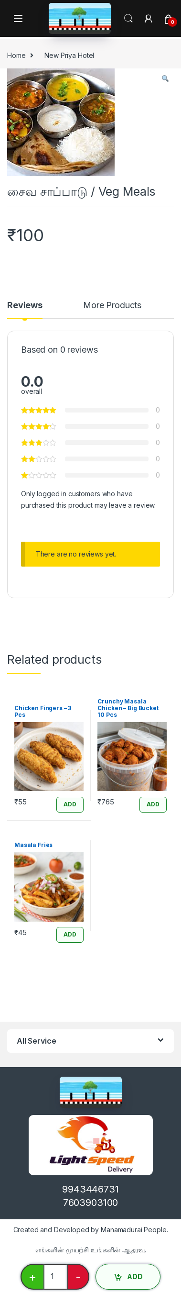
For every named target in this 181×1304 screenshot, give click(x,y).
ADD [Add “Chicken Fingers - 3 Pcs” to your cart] (70, 804)
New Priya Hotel (69, 55)
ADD (135, 1276)
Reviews (25, 305)
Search (128, 18)
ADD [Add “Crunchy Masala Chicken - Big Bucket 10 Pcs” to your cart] (153, 804)
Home (16, 55)
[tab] (25, 309)
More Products (112, 305)
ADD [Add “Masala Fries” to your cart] (70, 934)
